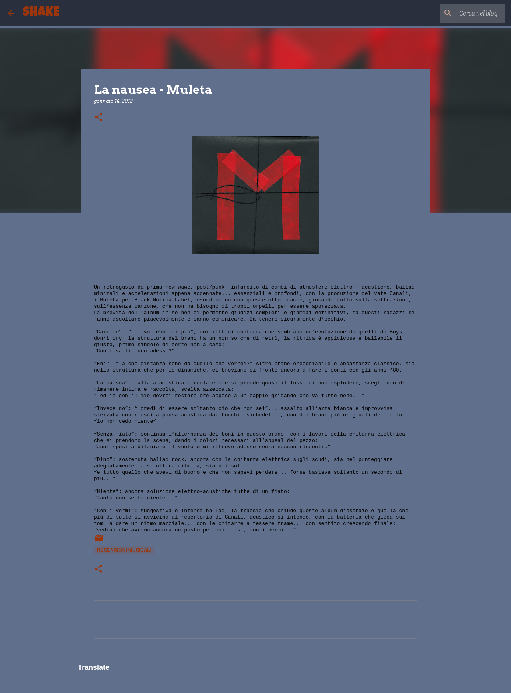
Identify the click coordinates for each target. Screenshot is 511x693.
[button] (98, 117)
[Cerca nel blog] (463, 13)
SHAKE (40, 13)
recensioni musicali (124, 550)
